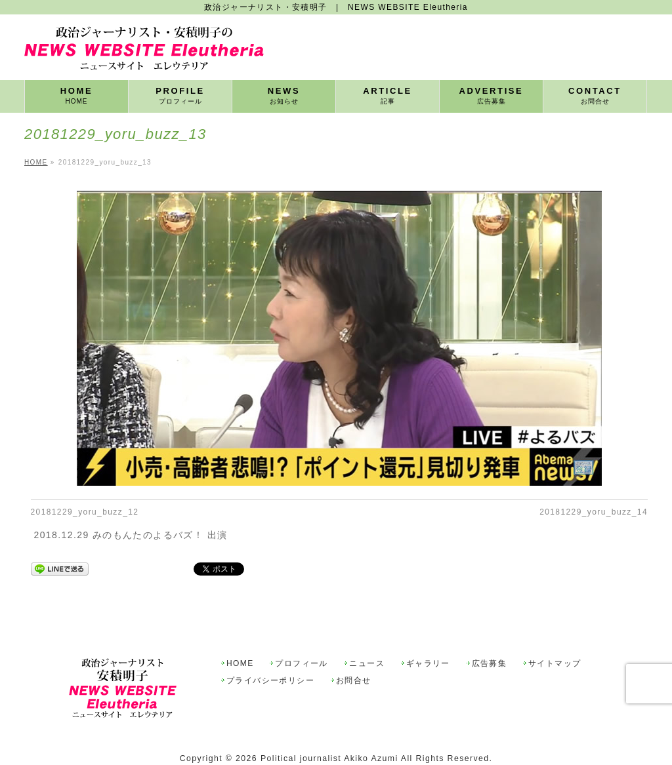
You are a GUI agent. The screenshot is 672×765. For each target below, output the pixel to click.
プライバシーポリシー (270, 681)
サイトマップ (554, 663)
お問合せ (353, 681)
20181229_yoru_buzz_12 (85, 512)
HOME (240, 663)
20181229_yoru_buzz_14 (593, 512)
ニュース (367, 663)
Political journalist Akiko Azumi (329, 758)
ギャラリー (428, 663)
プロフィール (301, 663)
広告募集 (489, 663)
